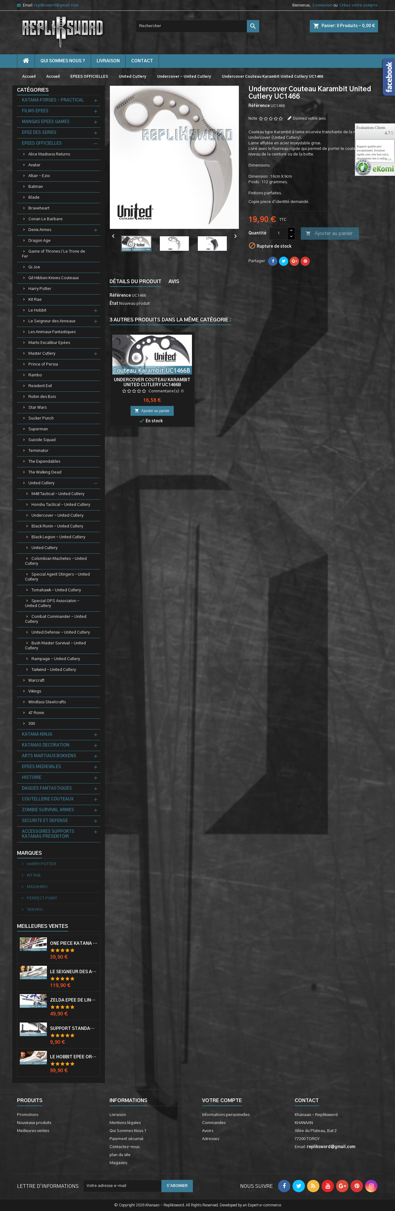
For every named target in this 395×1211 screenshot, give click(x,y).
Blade (34, 198)
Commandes (214, 1123)
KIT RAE (33, 876)
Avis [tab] (173, 281)
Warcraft (36, 681)
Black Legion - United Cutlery (58, 537)
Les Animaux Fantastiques (52, 332)
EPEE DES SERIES (39, 133)
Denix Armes (39, 230)
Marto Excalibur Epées (49, 343)
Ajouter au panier (329, 234)
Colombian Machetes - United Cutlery (56, 561)
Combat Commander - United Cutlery (55, 619)
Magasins (118, 1163)
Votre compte (222, 1100)
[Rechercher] (197, 26)
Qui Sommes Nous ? (62, 61)
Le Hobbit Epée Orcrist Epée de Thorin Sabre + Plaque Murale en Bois (74, 1057)
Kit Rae (35, 300)
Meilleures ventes (33, 1131)
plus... (389, 160)
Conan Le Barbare (45, 219)
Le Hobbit (37, 310)
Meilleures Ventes (42, 926)
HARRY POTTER (41, 864)
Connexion (322, 5)
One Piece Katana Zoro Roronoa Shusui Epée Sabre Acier (74, 943)
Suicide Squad (42, 440)
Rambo (35, 375)
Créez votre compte (358, 5)
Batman (35, 187)
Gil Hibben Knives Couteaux (53, 278)
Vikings (34, 691)
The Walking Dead (44, 472)
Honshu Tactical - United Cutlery (60, 505)
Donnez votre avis (309, 119)
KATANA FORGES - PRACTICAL (53, 100)
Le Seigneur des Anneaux (51, 321)
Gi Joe (34, 267)
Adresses (210, 1139)
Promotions (27, 1115)
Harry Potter (39, 289)
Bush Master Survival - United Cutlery (55, 645)
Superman (38, 429)
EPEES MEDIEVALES (41, 767)
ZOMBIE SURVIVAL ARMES (48, 810)
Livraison (108, 61)
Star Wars (37, 408)
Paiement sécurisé (126, 1139)
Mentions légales (125, 1123)
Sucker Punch (41, 418)
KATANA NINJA (37, 735)
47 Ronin (36, 713)
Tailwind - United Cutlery (53, 670)
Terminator (38, 451)
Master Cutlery (41, 354)
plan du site (120, 1155)
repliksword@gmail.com (56, 5)
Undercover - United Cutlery (57, 516)
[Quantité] (278, 233)
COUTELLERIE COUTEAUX (47, 799)
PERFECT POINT (41, 898)
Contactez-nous (124, 1147)
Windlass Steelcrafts (47, 702)
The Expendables (44, 462)
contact (142, 61)
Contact (307, 1100)
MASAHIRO (37, 887)
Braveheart (38, 208)
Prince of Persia (43, 364)
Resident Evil (40, 386)
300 (31, 724)
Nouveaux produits (34, 1123)
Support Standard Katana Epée (74, 1029)
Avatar (34, 165)
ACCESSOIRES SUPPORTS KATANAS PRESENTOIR (48, 834)
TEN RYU (34, 910)
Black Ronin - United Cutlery (57, 526)
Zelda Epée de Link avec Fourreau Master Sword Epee (74, 1000)
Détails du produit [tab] (135, 281)
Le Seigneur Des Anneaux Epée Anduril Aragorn (74, 972)
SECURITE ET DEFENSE (45, 821)
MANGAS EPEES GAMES (46, 122)
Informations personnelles (226, 1115)
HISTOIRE (31, 778)
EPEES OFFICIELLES (42, 144)
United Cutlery (41, 483)
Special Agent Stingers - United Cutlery (57, 576)
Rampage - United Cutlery (55, 659)
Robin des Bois (42, 397)
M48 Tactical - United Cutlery (57, 494)
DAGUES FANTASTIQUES (47, 789)
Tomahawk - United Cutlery (56, 590)
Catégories (33, 90)
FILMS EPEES (35, 111)
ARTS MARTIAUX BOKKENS (49, 756)
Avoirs (207, 1131)
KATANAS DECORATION (45, 745)
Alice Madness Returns (49, 154)
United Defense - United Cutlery (60, 632)
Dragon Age (39, 241)
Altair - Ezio (39, 176)
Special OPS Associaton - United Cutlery (52, 603)
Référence (259, 106)
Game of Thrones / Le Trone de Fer (53, 254)
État (114, 304)
